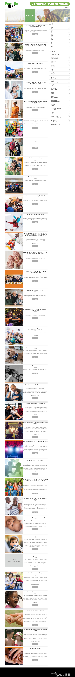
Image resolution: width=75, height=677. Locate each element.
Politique (52, 105)
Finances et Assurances (56, 78)
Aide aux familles (54, 57)
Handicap (53, 85)
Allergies (52, 62)
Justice (52, 92)
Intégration (53, 88)
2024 (52, 28)
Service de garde (54, 116)
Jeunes (52, 90)
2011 (52, 46)
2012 (52, 44)
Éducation (53, 73)
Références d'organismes (56, 108)
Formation (53, 80)
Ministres (53, 98)
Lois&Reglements (54, 97)
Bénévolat (53, 65)
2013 (52, 43)
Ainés (52, 60)
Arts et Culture (54, 64)
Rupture (52, 112)
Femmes (52, 77)
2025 (52, 27)
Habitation (53, 84)
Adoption (53, 56)
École (52, 70)
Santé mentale (54, 115)
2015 (52, 40)
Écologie (52, 72)
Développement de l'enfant (56, 68)
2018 (52, 36)
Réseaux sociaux (54, 111)
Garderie (52, 81)
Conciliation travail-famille (56, 66)
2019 (52, 35)
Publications (66, 7)
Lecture (52, 96)
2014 (52, 42)
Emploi (52, 74)
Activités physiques (55, 54)
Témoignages (54, 120)
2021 (52, 32)
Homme (52, 86)
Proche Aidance (54, 106)
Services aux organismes (56, 117)
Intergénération (54, 89)
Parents (52, 102)
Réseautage (53, 109)
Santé (52, 113)
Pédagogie (53, 104)
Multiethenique (54, 100)
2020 (52, 34)
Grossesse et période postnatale (57, 82)
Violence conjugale (55, 123)
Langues (52, 93)
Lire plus (35, 34)
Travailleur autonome (55, 124)
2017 (52, 38)
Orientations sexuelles (55, 101)
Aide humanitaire (54, 58)
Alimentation (53, 61)
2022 (52, 31)
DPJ (52, 69)
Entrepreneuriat (54, 76)
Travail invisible (54, 121)
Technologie (53, 119)
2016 (52, 39)
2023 (52, 30)
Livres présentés (54, 94)
